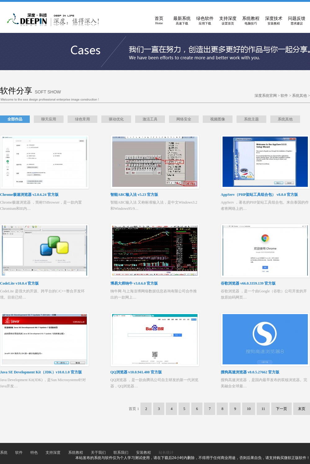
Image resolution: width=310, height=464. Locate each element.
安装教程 (143, 452)
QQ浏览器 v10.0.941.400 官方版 (136, 372)
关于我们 (98, 452)
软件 (284, 95)
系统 (3, 452)
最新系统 (182, 20)
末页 (301, 409)
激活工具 (150, 119)
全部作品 (14, 119)
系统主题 (251, 119)
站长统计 (166, 452)
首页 (159, 20)
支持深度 (228, 20)
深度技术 (274, 20)
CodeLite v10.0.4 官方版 (19, 283)
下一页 (281, 409)
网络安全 (183, 119)
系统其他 (299, 95)
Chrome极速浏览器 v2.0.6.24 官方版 (29, 194)
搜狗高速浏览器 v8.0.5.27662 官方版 (250, 372)
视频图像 (217, 119)
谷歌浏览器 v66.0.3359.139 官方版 (248, 283)
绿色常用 (82, 119)
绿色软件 (205, 20)
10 (248, 409)
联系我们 (120, 452)
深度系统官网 (266, 95)
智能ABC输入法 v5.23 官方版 (134, 194)
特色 (34, 452)
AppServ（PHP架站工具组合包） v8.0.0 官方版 (259, 194)
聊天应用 (48, 119)
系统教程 (251, 20)
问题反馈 (296, 20)
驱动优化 (116, 119)
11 (263, 409)
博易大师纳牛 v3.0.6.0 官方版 (134, 283)
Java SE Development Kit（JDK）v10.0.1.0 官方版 (41, 372)
